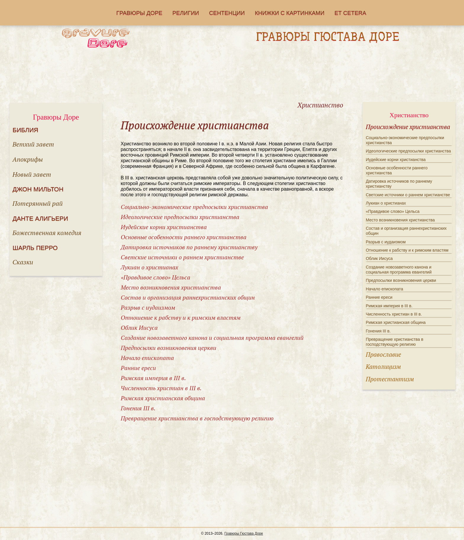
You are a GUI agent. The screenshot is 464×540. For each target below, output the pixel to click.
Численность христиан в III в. (161, 388)
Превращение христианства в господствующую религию (197, 418)
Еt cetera (350, 13)
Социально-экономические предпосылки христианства (194, 207)
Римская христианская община (163, 398)
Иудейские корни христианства (164, 227)
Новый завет (31, 174)
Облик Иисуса (139, 328)
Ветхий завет (33, 144)
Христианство (408, 115)
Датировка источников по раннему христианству (189, 247)
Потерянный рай (37, 203)
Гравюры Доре (139, 13)
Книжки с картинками (289, 13)
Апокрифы (27, 159)
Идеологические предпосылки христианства (180, 217)
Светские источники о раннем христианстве (182, 257)
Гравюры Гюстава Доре (243, 533)
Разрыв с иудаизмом (148, 307)
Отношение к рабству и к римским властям (181, 318)
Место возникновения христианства (171, 287)
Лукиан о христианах (149, 267)
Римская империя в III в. (153, 378)
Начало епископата (147, 358)
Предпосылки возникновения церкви (168, 348)
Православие (383, 354)
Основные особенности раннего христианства (183, 237)
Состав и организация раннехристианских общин (188, 297)
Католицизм (383, 366)
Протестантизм (390, 379)
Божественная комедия (46, 232)
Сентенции (227, 13)
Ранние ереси (138, 368)
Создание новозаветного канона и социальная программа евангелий (212, 338)
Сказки (22, 262)
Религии (186, 13)
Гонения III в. (138, 408)
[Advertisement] (232, 77)
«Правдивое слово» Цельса (155, 277)
